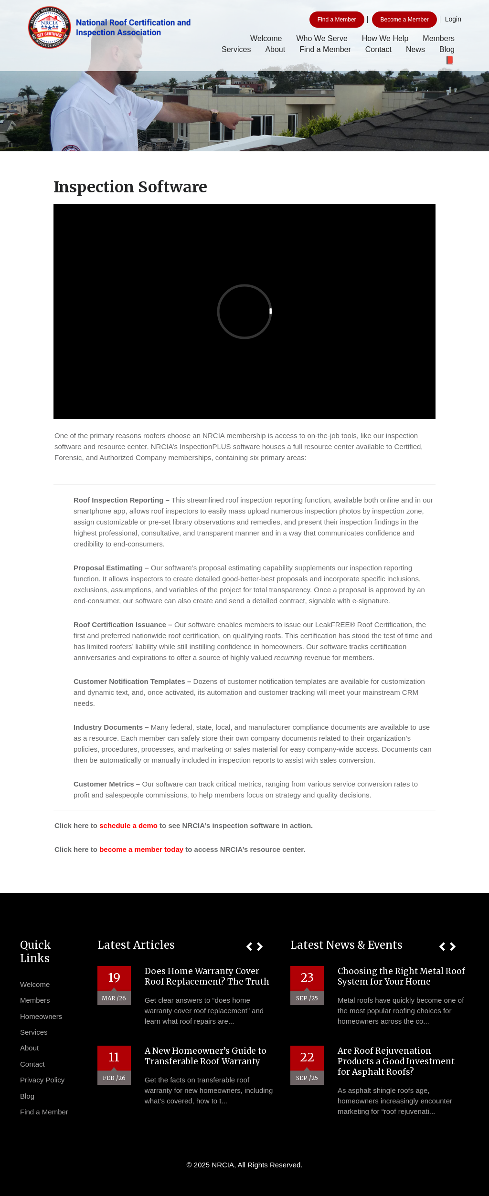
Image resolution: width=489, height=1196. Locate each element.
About (275, 49)
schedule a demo (128, 825)
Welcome (266, 38)
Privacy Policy (42, 1080)
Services (236, 49)
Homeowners (41, 1016)
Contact (378, 49)
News (415, 49)
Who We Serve (321, 38)
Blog (447, 49)
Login (453, 19)
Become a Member (404, 19)
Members (439, 38)
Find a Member (337, 19)
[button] (249, 946)
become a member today (141, 849)
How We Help (385, 38)
